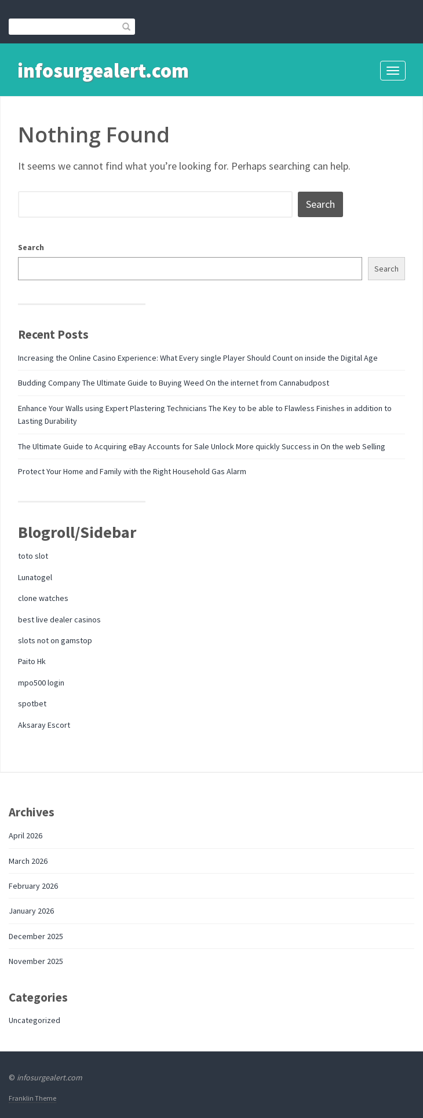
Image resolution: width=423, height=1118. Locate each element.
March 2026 (28, 861)
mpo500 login (41, 682)
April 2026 (25, 835)
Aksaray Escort (44, 725)
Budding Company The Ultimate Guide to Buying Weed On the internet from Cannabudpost (173, 382)
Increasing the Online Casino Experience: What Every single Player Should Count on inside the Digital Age (198, 358)
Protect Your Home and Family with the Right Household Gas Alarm (132, 471)
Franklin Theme (32, 1098)
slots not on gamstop (55, 640)
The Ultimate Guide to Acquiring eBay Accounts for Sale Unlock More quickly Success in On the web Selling (201, 446)
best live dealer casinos (59, 619)
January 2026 (31, 911)
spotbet (32, 703)
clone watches (43, 598)
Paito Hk (32, 661)
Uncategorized (34, 1020)
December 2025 (36, 936)
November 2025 (36, 961)
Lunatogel (35, 577)
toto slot (33, 556)
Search (31, 247)
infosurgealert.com (103, 70)
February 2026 (33, 886)
